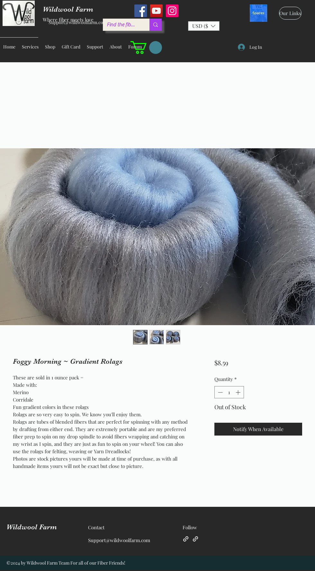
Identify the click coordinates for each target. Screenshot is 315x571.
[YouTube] (156, 10)
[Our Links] (290, 13)
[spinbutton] (229, 392)
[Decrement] (219, 392)
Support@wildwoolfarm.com (78, 22)
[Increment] (238, 392)
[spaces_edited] (258, 13)
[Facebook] (140, 10)
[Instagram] (172, 10)
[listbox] (204, 26)
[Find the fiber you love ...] (121, 25)
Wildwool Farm (31, 527)
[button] (204, 26)
